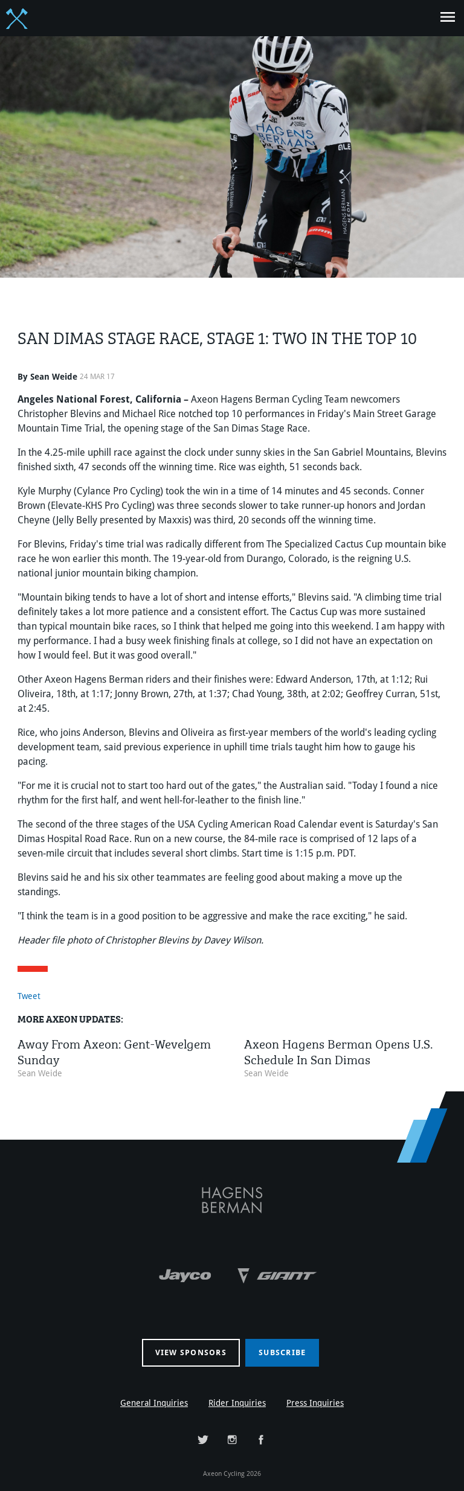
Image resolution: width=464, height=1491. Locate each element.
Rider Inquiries (237, 1403)
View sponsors (191, 1352)
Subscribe (282, 1352)
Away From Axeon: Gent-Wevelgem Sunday (114, 1050)
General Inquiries (154, 1403)
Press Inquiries (315, 1403)
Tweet (29, 996)
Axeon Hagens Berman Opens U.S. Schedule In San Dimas (338, 1050)
